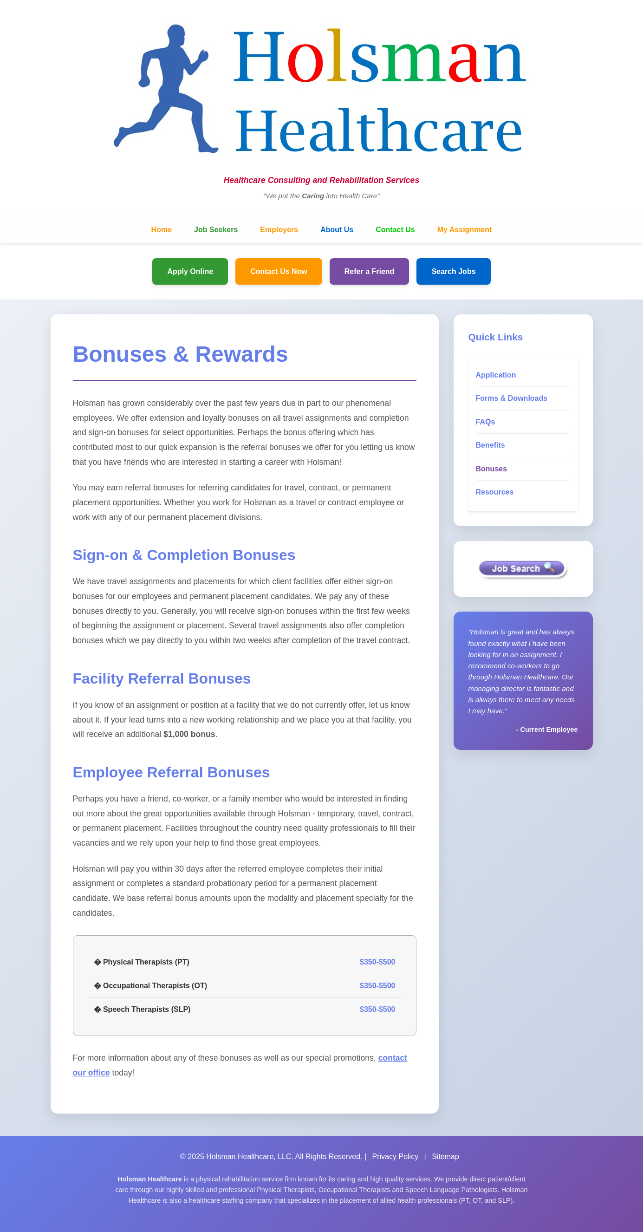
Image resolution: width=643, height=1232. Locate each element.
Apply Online (190, 271)
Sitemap (445, 1156)
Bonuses (491, 469)
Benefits (490, 445)
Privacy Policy (395, 1156)
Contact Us (395, 230)
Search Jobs (453, 271)
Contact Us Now (278, 271)
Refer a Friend (369, 271)
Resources (495, 492)
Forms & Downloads (512, 398)
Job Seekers (216, 230)
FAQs (485, 422)
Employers (279, 230)
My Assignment (464, 230)
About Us (336, 230)
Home (161, 230)
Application (496, 375)
